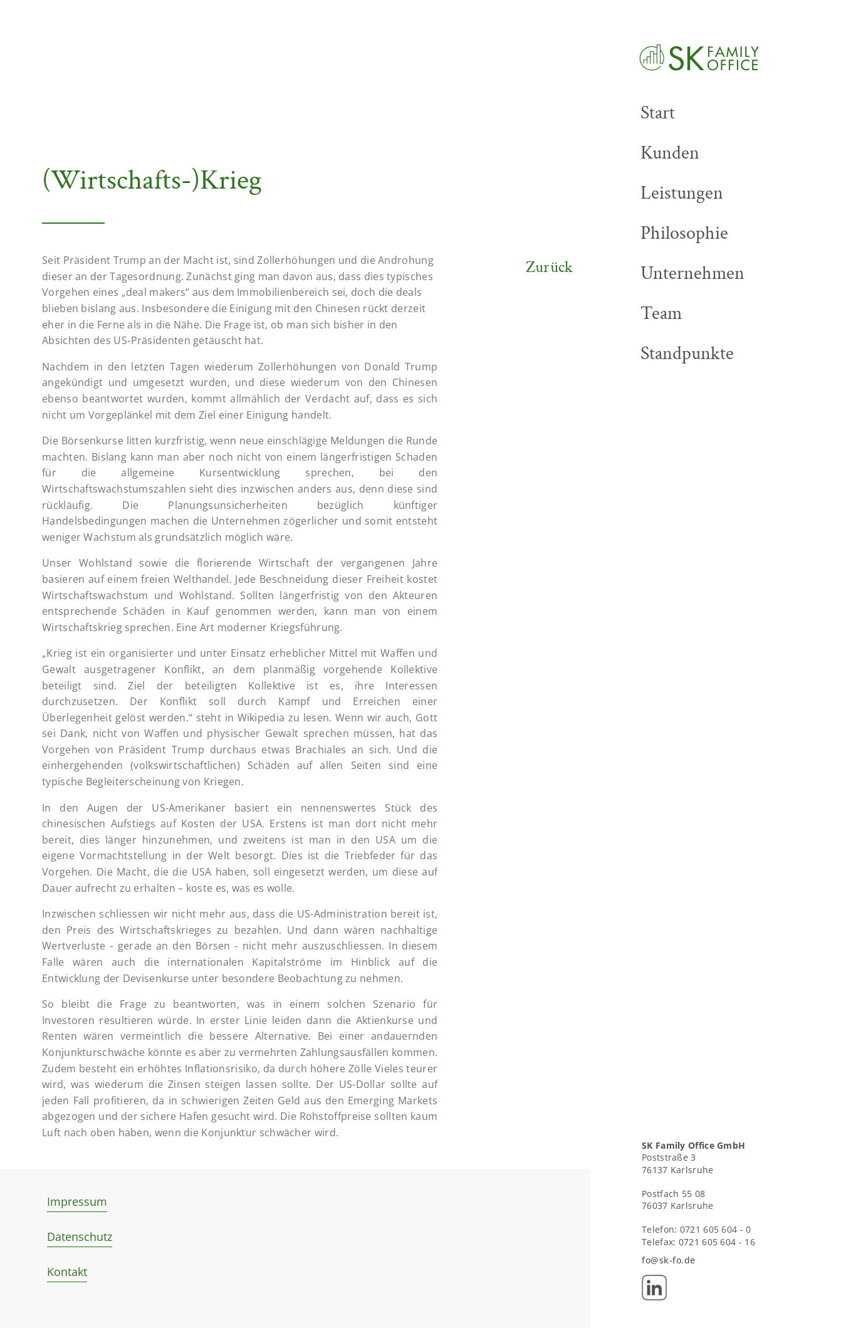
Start (657, 112)
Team (661, 313)
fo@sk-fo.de (669, 1260)
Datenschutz (79, 1236)
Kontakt (67, 1271)
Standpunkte (687, 353)
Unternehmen (692, 273)
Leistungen (681, 193)
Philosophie (684, 233)
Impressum (77, 1201)
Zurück (549, 267)
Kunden (669, 152)
